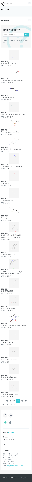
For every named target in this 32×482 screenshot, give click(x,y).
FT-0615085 (4, 233)
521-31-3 (9, 65)
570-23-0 (9, 186)
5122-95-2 (9, 310)
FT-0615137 (4, 358)
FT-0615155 (4, 392)
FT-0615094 (4, 270)
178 (3, 404)
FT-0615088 (4, 252)
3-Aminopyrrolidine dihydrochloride (11, 166)
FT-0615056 (4, 61)
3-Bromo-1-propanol (7, 343)
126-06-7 (9, 328)
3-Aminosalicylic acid (7, 183)
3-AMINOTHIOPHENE (7, 201)
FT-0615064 (4, 147)
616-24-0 (9, 220)
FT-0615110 (4, 306)
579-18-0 (9, 257)
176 (22, 401)
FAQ (4, 445)
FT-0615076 (4, 216)
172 (7, 401)
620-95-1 (9, 293)
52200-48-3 (9, 362)
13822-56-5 (9, 151)
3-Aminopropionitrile (7, 97)
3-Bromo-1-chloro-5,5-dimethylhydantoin (13, 325)
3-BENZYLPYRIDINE (7, 291)
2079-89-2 (9, 82)
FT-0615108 (4, 289)
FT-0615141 (4, 375)
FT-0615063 (4, 130)
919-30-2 (9, 134)
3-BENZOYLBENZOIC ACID (9, 254)
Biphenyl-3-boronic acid (8, 308)
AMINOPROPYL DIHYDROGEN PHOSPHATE (14, 115)
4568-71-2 (9, 276)
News (4, 442)
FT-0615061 (4, 113)
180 (10, 404)
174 (14, 401)
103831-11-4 (10, 168)
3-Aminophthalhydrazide (8, 63)
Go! (26, 34)
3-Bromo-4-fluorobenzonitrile (10, 394)
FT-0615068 (4, 164)
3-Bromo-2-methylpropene (9, 377)
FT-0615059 (4, 78)
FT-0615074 (4, 199)
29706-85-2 (9, 239)
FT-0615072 (4, 181)
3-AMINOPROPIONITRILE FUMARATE (12, 80)
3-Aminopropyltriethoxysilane (10, 132)
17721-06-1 (9, 203)
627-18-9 (9, 345)
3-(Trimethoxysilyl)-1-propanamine (11, 149)
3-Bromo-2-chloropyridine (9, 360)
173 (10, 401)
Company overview (8, 437)
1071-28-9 (9, 117)
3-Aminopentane (6, 218)
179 (7, 404)
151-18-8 (9, 100)
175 (18, 401)
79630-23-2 (9, 396)
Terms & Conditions (8, 439)
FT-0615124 (4, 323)
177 (25, 401)
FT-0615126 (4, 341)
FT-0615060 (4, 95)
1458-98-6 (9, 379)
